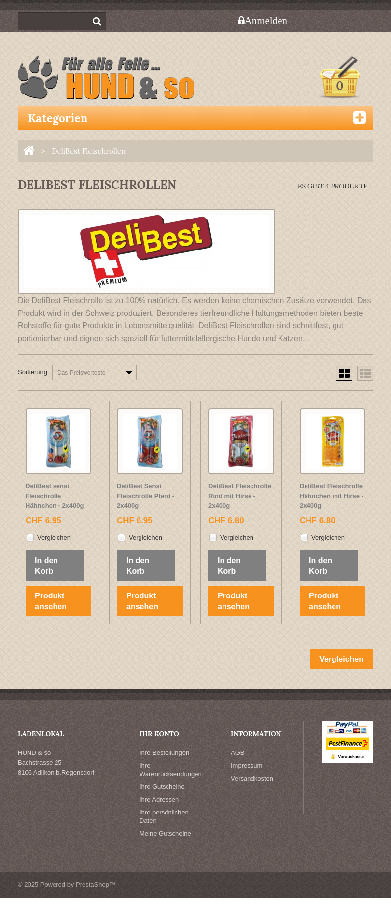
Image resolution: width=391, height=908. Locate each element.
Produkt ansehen (51, 601)
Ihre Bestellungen (164, 752)
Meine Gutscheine (165, 833)
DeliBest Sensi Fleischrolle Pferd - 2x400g (145, 495)
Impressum (246, 765)
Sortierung (32, 372)
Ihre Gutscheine (162, 786)
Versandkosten (252, 778)
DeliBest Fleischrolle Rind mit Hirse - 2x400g (239, 495)
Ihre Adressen (159, 799)
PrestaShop (92, 884)
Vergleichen (54, 537)
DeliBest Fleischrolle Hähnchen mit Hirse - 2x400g (331, 495)
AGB (237, 752)
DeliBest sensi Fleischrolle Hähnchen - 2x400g (55, 495)
